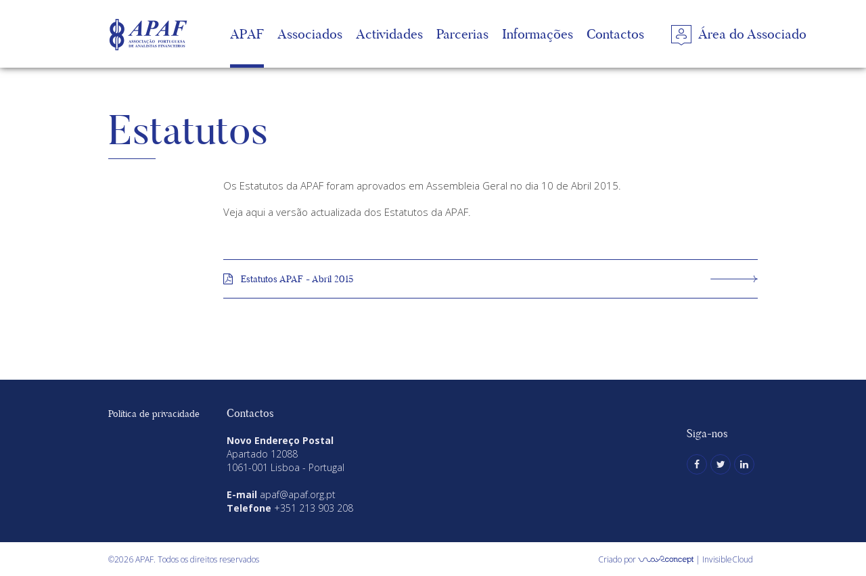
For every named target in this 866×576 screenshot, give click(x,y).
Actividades (389, 34)
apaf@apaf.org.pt (298, 494)
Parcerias (462, 34)
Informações (537, 34)
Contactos (615, 34)
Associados (309, 34)
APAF (247, 34)
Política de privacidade (154, 413)
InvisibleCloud (727, 559)
